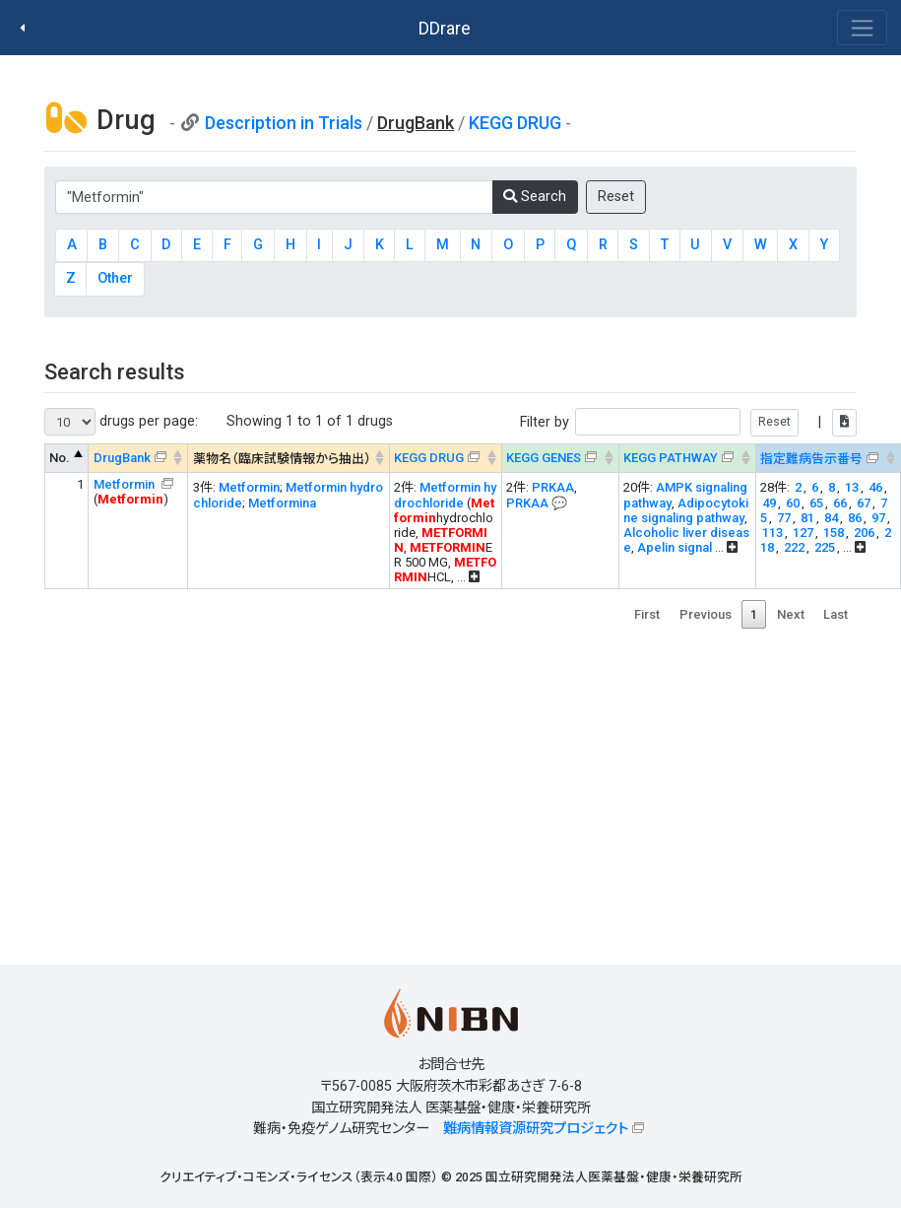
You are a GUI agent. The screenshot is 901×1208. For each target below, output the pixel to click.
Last (835, 614)
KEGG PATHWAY (670, 457)
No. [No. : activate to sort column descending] (59, 457)
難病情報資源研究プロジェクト (535, 1128)
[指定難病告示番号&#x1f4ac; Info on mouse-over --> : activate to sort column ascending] (827, 458)
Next (790, 614)
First (647, 614)
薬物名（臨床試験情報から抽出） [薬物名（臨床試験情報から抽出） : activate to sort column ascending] (282, 458)
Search (534, 196)
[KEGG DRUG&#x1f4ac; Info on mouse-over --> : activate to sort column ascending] (445, 458)
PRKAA (553, 487)
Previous (705, 614)
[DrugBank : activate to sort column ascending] (138, 458)
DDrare (444, 28)
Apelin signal (674, 547)
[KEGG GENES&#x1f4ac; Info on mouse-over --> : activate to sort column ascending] (559, 458)
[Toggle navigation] (862, 27)
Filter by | (688, 422)
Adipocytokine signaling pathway (685, 510)
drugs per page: (121, 422)
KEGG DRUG (515, 122)
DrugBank (122, 457)
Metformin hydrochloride (445, 495)
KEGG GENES (543, 457)
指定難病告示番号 (811, 458)
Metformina (282, 503)
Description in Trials (283, 122)
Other (115, 278)
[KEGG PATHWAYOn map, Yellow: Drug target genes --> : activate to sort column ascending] (686, 458)
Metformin (126, 484)
